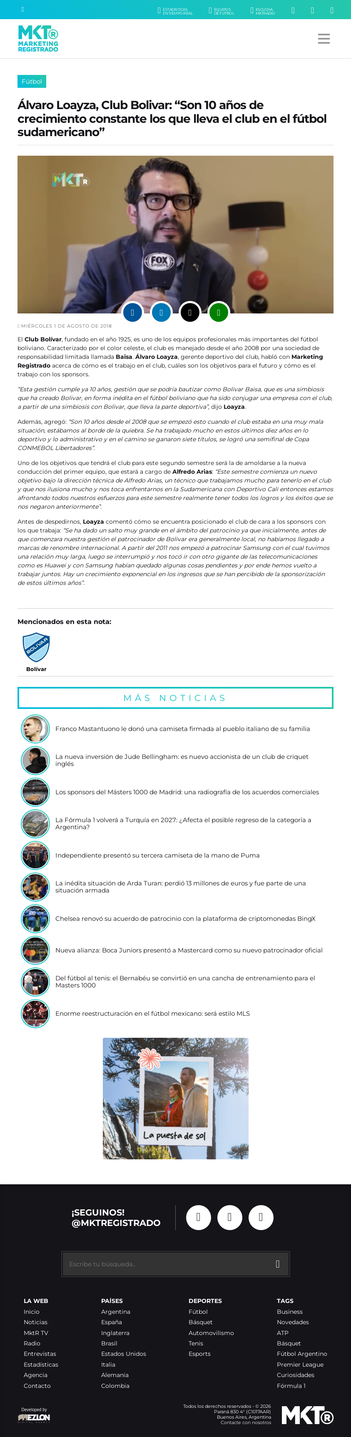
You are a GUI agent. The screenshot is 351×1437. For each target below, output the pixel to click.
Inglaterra (115, 1333)
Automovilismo (211, 1333)
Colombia (115, 1386)
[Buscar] (23, 9)
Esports (200, 1354)
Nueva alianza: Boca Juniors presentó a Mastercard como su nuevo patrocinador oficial (189, 950)
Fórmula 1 (291, 1386)
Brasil (109, 1343)
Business (290, 1312)
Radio (32, 1343)
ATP (283, 1333)
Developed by (34, 1416)
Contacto (37, 1386)
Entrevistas (40, 1354)
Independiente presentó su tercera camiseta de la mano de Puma (157, 855)
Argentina (115, 1312)
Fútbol (32, 81)
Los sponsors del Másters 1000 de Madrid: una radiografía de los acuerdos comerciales (187, 792)
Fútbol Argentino (302, 1354)
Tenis (196, 1343)
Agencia (35, 1375)
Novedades (293, 1322)
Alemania (115, 1375)
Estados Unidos (123, 1354)
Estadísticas (41, 1365)
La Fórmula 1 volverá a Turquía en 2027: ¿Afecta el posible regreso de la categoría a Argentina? (183, 824)
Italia (108, 1365)
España (111, 1322)
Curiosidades (295, 1375)
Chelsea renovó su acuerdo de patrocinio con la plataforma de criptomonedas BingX (185, 918)
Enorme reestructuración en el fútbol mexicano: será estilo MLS (152, 1013)
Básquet (201, 1322)
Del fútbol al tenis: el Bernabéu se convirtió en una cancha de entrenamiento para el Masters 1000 (185, 982)
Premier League (300, 1365)
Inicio (32, 1312)
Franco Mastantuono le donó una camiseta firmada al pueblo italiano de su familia (182, 729)
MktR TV (36, 1333)
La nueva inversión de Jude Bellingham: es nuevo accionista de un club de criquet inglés (182, 760)
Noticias (35, 1322)
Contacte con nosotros (246, 1422)
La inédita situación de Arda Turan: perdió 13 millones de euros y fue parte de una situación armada (180, 887)
